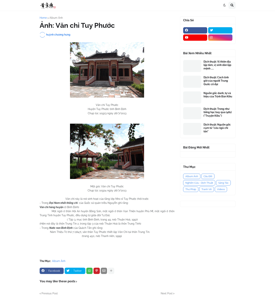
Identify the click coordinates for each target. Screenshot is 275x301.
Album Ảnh (56, 17)
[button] (224, 5)
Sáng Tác (223, 182)
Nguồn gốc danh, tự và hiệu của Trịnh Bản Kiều (218, 95)
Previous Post (49, 293)
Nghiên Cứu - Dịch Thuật (199, 182)
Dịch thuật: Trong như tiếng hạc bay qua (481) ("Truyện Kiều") (218, 112)
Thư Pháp (190, 189)
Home (43, 17)
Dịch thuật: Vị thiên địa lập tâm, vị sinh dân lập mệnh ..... (217, 65)
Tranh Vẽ (206, 189)
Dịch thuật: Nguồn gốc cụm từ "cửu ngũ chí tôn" (217, 128)
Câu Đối (208, 176)
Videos (221, 189)
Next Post (167, 293)
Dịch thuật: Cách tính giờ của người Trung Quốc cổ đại (216, 81)
